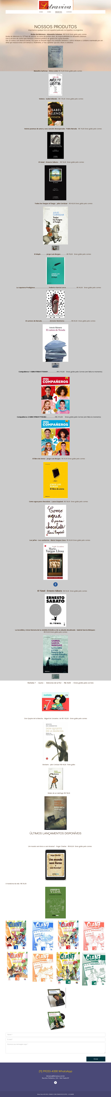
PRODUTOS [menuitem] (58, 12)
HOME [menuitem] (41, 12)
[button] (55, 248)
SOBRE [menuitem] (49, 12)
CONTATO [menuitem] (69, 12)
